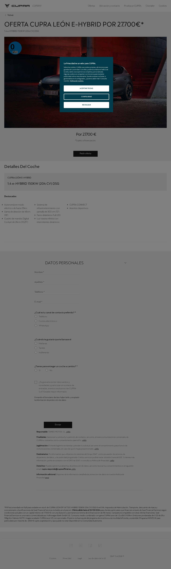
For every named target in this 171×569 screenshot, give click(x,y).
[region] (86, 84)
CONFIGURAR (86, 97)
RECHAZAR (86, 105)
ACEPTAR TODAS (86, 88)
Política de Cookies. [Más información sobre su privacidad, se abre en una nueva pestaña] (77, 81)
